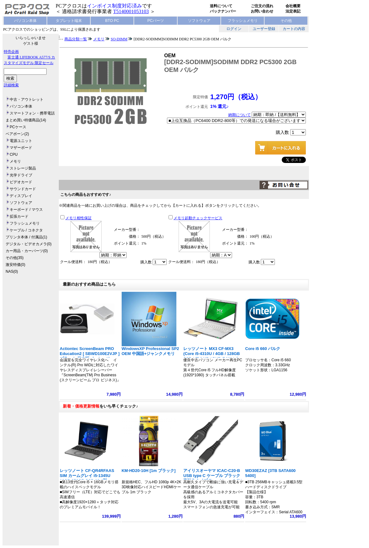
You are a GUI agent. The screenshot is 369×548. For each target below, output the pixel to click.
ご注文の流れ (262, 6)
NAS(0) (12, 271)
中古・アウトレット (26, 99)
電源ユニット (21, 141)
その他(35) (14, 258)
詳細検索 (11, 85)
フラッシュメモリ (243, 20)
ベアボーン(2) (17, 134)
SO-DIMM (119, 39)
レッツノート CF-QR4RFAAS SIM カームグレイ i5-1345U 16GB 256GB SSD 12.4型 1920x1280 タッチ (87, 478)
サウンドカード (23, 189)
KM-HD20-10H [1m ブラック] (149, 470)
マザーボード (21, 147)
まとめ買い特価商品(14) (26, 120)
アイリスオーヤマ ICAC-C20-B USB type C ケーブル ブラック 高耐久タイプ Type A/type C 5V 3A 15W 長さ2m (212, 478)
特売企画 (11, 51)
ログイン (233, 29)
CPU (14, 154)
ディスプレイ (21, 196)
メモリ (15, 161)
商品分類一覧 (75, 39)
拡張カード (19, 216)
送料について (221, 6)
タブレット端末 (69, 20)
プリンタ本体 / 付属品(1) (26, 237)
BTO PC (112, 20)
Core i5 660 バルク (262, 348)
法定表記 (293, 11)
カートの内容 (294, 29)
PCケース (18, 127)
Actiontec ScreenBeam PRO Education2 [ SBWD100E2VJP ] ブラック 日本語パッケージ (89, 353)
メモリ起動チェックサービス (198, 218)
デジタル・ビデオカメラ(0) (29, 244)
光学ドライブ (21, 175)
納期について (239, 115)
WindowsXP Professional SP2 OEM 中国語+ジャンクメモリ (150, 351)
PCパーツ (155, 20)
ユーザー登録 (264, 29)
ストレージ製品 (23, 168)
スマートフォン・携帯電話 (32, 113)
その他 (286, 20)
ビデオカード (21, 182)
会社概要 (293, 6)
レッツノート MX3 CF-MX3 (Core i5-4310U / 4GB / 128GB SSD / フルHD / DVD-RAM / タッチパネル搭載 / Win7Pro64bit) (213, 356)
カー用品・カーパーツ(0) (27, 251)
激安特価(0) (15, 264)
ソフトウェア (199, 20)
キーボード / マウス (26, 209)
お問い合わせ (262, 11)
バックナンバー (223, 11)
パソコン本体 (25, 20)
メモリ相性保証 (78, 218)
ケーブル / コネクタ (26, 230)
